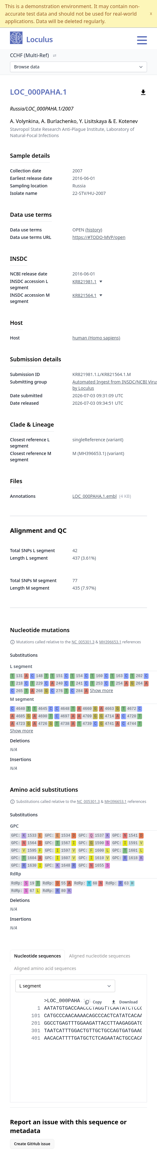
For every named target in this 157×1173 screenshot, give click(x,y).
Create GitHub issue (32, 1143)
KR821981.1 (84, 282)
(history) (93, 230)
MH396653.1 (110, 642)
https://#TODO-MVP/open (98, 237)
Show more (101, 690)
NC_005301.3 (82, 642)
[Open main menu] (142, 40)
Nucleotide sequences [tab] (37, 956)
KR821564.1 (84, 295)
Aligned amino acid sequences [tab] (45, 968)
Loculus (39, 39)
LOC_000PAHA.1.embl (94, 496)
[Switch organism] (55, 55)
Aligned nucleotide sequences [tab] (99, 956)
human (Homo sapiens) (96, 338)
